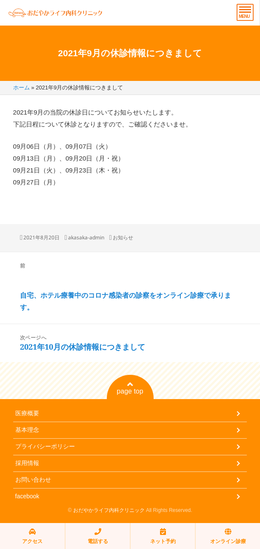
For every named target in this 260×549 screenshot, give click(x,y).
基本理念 (27, 429)
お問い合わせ (33, 479)
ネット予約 (163, 536)
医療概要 (27, 413)
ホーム (21, 87)
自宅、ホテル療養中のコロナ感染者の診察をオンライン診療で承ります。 (125, 301)
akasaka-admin (86, 237)
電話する (98, 536)
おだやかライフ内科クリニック (109, 510)
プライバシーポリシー (45, 446)
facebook (27, 496)
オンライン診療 (228, 536)
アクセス (32, 536)
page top (130, 388)
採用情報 (27, 463)
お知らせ (123, 237)
